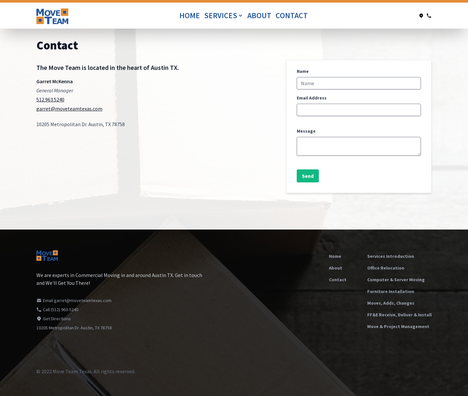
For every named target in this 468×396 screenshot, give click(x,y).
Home (190, 15)
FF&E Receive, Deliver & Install (399, 315)
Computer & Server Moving (396, 280)
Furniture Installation (390, 291)
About (260, 15)
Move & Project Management (398, 326)
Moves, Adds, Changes (390, 303)
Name (303, 71)
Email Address (312, 98)
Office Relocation (385, 268)
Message (306, 131)
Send (308, 176)
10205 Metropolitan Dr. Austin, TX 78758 (74, 328)
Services (224, 15)
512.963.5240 (50, 99)
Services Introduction (390, 256)
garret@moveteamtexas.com (69, 108)
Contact (292, 15)
